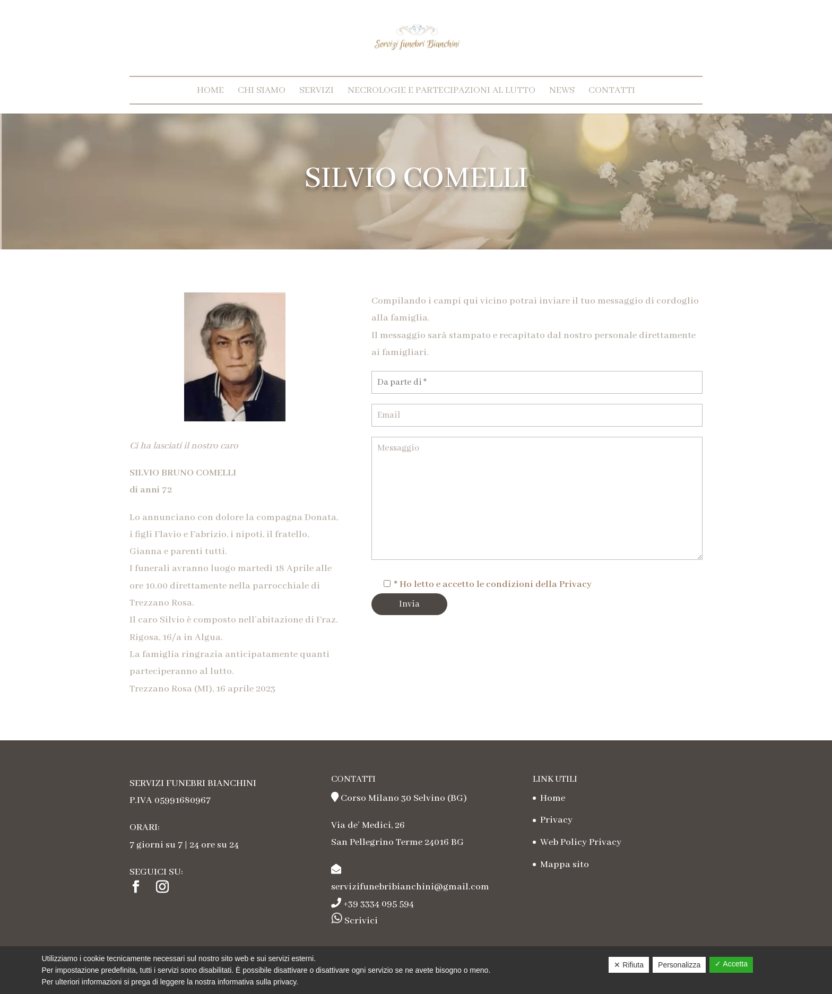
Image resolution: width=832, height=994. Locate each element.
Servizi (316, 90)
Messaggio (537, 498)
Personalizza (679, 965)
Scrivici (360, 921)
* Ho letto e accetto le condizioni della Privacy (493, 584)
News (562, 90)
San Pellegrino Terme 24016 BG (397, 842)
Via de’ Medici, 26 (368, 825)
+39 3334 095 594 (378, 904)
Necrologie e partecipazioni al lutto (441, 90)
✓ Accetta (731, 964)
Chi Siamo (261, 90)
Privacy (556, 820)
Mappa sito (564, 864)
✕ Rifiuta (629, 965)
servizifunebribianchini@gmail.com (410, 887)
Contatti (611, 90)
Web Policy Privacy (580, 842)
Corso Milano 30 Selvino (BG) (404, 798)
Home (210, 90)
